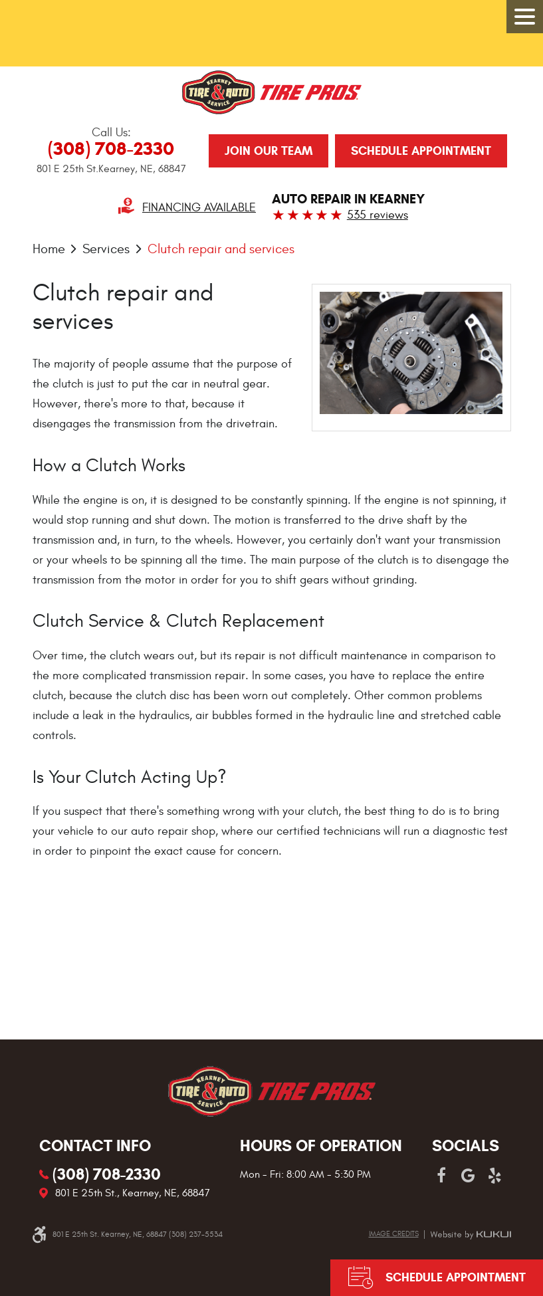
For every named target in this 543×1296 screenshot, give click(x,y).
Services (106, 249)
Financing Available (199, 208)
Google (468, 1175)
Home (49, 249)
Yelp (494, 1175)
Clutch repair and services (221, 249)
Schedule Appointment (421, 151)
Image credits (394, 1234)
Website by (470, 1235)
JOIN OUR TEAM (268, 151)
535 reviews (377, 215)
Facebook (441, 1175)
